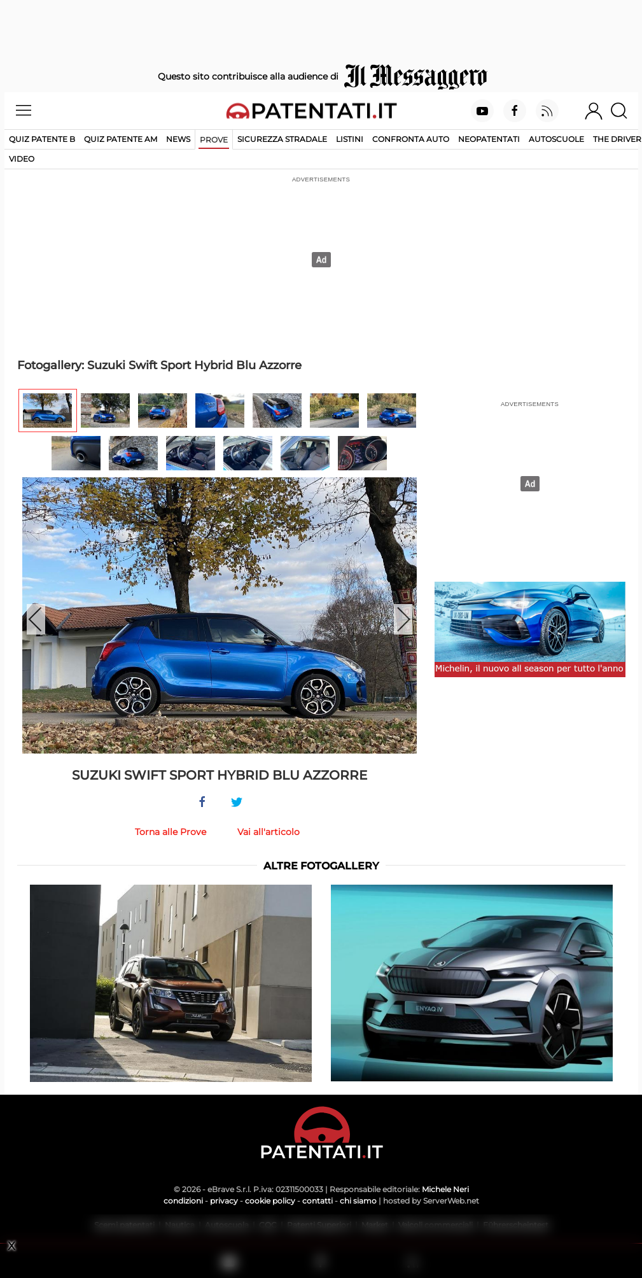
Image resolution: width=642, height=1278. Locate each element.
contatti (317, 1200)
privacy (224, 1200)
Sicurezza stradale (282, 139)
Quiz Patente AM (120, 139)
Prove (214, 139)
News (178, 139)
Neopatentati (489, 139)
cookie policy (270, 1200)
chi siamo (358, 1200)
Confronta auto (410, 139)
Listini (349, 139)
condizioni (183, 1200)
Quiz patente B (42, 139)
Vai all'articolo (268, 832)
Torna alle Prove (170, 832)
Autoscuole (556, 139)
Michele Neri (445, 1189)
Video (21, 159)
